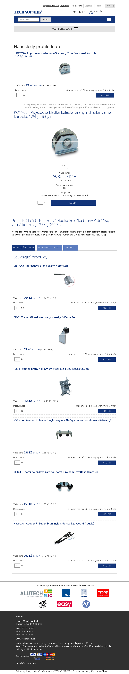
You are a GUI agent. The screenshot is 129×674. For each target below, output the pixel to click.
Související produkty (23, 247)
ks (24, 95)
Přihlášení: (77, 5)
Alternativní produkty (49, 247)
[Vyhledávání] (28, 19)
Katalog (78, 104)
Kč (80, 12)
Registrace (64, 5)
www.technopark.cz (25, 638)
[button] (101, 12)
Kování (88, 104)
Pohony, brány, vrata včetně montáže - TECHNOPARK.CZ (48, 104)
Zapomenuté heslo (51, 5)
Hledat (46, 19)
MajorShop (102, 671)
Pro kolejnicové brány (103, 104)
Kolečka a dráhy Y (33, 107)
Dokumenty (70, 247)
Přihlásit (110, 5)
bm (22, 307)
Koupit (105, 95)
